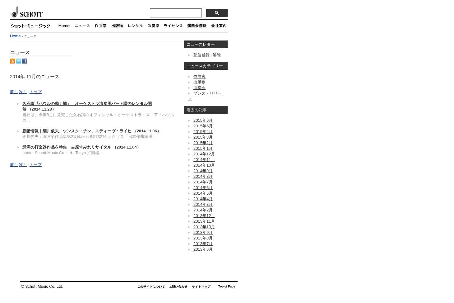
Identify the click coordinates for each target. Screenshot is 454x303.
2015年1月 (203, 148)
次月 (23, 91)
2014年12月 (204, 154)
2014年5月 (203, 193)
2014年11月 (204, 159)
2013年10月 (204, 227)
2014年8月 (203, 176)
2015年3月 (203, 137)
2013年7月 (203, 243)
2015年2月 (203, 142)
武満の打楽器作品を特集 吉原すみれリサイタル (81, 147)
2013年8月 (203, 238)
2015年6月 (203, 120)
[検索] (175, 13)
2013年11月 (204, 221)
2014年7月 (203, 182)
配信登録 (201, 55)
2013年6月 (203, 249)
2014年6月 (203, 187)
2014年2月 (203, 210)
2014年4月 (203, 198)
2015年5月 (203, 126)
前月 (14, 91)
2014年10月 (204, 165)
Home (15, 36)
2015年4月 (203, 131)
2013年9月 (203, 232)
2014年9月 (203, 170)
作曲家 (199, 76)
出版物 (199, 82)
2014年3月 (203, 204)
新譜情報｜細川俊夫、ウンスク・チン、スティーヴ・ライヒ (91, 131)
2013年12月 (204, 215)
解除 (217, 55)
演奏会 (199, 87)
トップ (36, 91)
